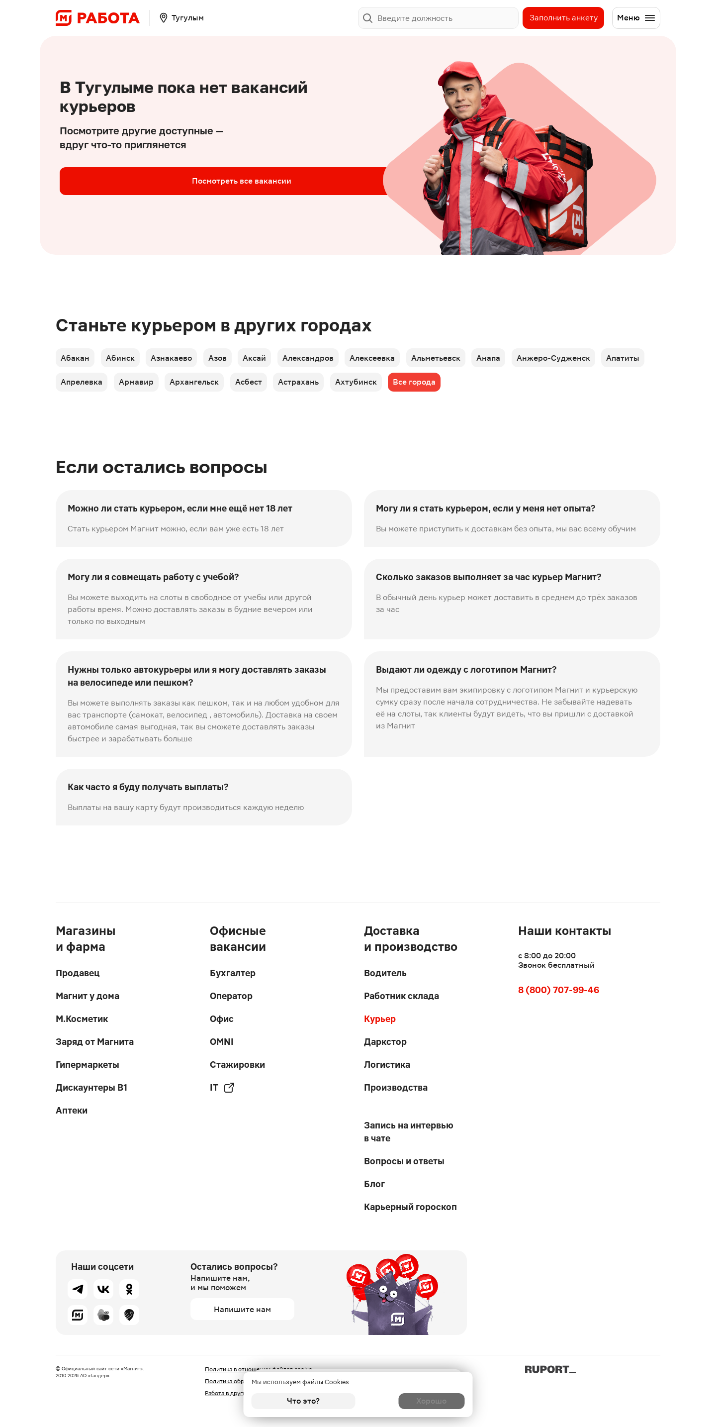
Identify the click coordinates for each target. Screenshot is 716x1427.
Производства (396, 1087)
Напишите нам (242, 1309)
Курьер (380, 1019)
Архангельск (255, 387)
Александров (327, 359)
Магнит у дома (87, 996)
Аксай (270, 359)
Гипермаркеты (87, 1064)
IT (222, 1088)
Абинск (124, 359)
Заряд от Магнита (95, 1041)
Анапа (519, 359)
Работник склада (401, 996)
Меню (636, 18)
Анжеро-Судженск (588, 359)
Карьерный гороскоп (410, 1207)
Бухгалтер (233, 973)
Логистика (387, 1064)
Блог (374, 1184)
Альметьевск (462, 359)
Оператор (231, 996)
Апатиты (78, 387)
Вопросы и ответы (404, 1161)
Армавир (194, 387)
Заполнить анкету (564, 17)
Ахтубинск (428, 387)
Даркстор (385, 1041)
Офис (222, 1019)
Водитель (385, 973)
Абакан (76, 359)
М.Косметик (82, 1019)
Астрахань (367, 387)
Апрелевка (136, 387)
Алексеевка (395, 359)
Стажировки (237, 1064)
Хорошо (413, 1401)
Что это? (303, 1401)
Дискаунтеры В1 (91, 1087)
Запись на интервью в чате (408, 1131)
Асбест (313, 387)
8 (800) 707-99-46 (558, 990)
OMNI (222, 1041)
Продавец (77, 973)
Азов (229, 359)
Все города (490, 387)
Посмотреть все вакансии (139, 181)
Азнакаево (179, 359)
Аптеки (72, 1110)
